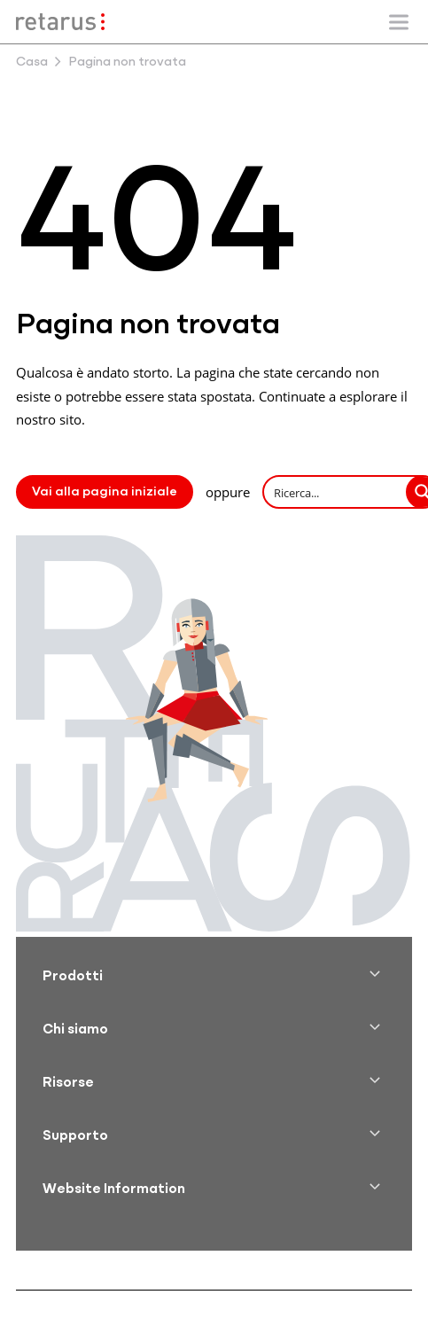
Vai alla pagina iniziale (104, 492)
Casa (32, 62)
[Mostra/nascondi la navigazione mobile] (398, 22)
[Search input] (336, 492)
